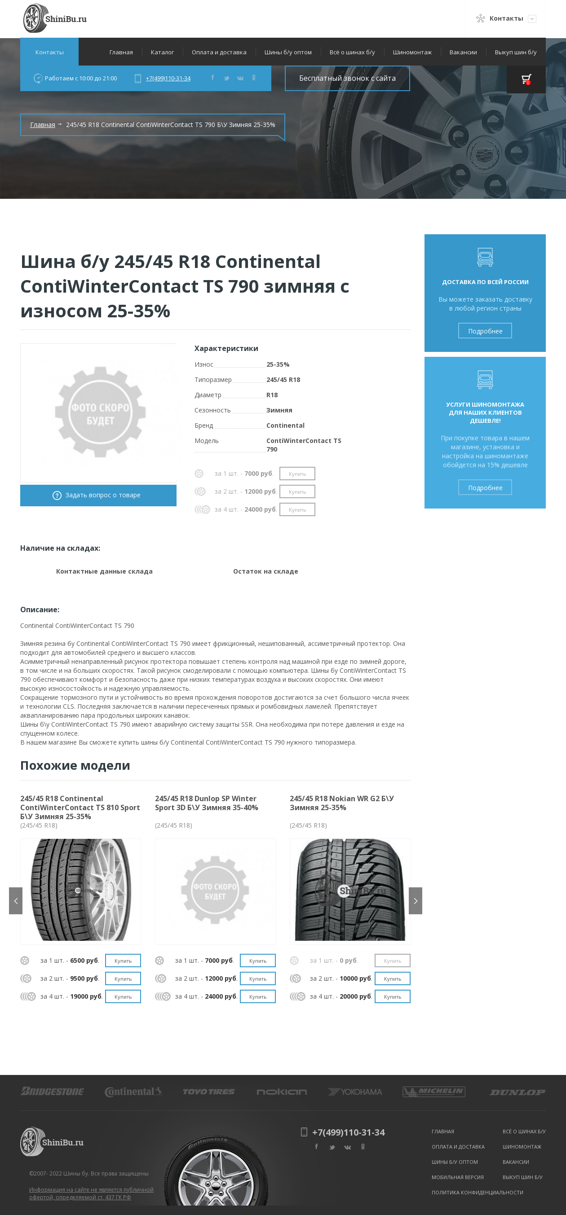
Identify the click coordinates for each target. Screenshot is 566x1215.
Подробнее (485, 331)
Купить (297, 473)
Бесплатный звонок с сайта (347, 78)
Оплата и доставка (219, 52)
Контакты (49, 52)
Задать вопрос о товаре (103, 495)
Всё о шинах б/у (352, 52)
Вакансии (463, 52)
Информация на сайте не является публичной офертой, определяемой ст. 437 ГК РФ (91, 1193)
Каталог (162, 52)
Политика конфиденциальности (477, 1192)
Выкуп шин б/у (516, 52)
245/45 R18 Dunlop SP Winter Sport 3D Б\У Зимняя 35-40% (206, 803)
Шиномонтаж (412, 52)
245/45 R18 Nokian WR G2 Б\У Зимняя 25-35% (342, 803)
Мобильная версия (458, 1177)
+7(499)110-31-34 (168, 78)
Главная (121, 52)
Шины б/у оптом (288, 52)
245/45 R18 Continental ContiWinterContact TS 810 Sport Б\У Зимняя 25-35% (80, 807)
